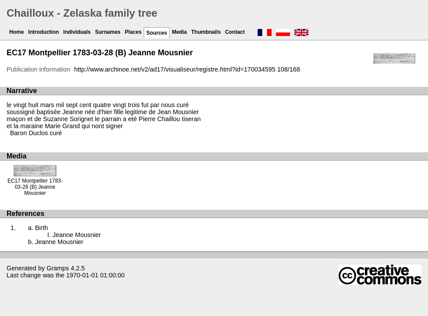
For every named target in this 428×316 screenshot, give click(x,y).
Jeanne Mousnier (77, 234)
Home (16, 32)
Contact (235, 32)
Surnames (107, 32)
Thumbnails (205, 32)
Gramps (57, 268)
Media (179, 32)
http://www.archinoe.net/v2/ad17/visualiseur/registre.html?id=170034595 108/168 (187, 69)
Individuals (77, 32)
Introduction (43, 32)
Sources (156, 33)
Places (133, 32)
